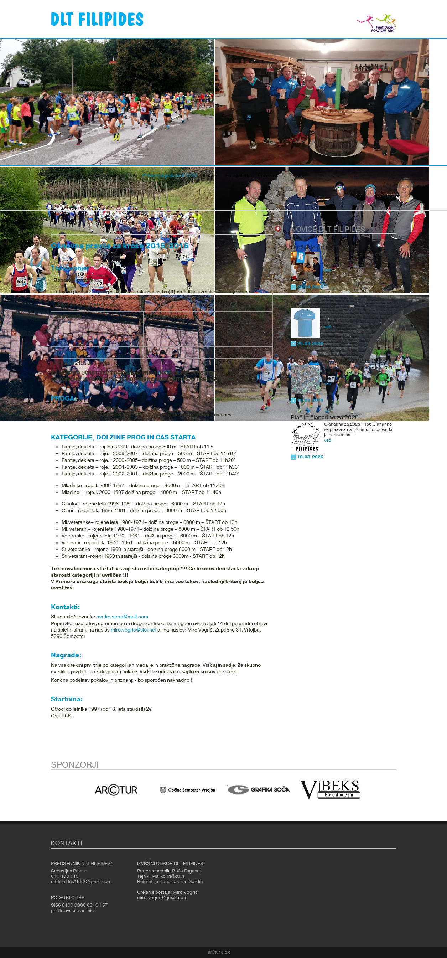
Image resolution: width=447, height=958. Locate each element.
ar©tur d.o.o (219, 952)
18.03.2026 (310, 400)
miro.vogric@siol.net (133, 630)
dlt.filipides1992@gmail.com (81, 882)
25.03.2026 (310, 343)
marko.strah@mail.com (122, 617)
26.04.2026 (310, 287)
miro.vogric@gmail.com (162, 898)
